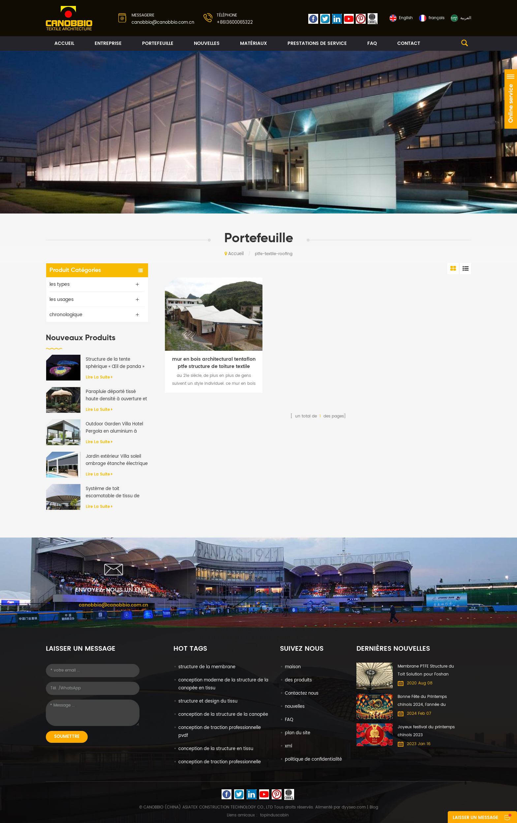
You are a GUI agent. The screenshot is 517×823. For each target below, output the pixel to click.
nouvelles (207, 43)
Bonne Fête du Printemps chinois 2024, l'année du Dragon (422, 701)
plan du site (297, 733)
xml (288, 746)
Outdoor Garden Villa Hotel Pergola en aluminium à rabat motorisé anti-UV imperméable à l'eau (114, 428)
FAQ (372, 43)
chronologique (65, 314)
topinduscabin (274, 815)
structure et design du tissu (207, 701)
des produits (298, 680)
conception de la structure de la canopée (223, 714)
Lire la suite (99, 377)
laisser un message (475, 817)
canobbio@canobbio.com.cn (163, 22)
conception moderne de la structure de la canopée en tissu (223, 684)
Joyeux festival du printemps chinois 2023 (426, 731)
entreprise (108, 43)
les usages (61, 299)
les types (59, 284)
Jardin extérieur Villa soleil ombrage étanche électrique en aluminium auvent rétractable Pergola (117, 460)
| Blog (372, 807)
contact (408, 43)
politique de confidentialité (313, 759)
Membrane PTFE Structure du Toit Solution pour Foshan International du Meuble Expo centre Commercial (426, 670)
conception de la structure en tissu (215, 748)
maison (293, 667)
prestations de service (317, 43)
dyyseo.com (354, 807)
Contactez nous (302, 693)
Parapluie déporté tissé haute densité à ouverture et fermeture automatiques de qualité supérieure (116, 395)
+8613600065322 (235, 22)
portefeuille (157, 43)
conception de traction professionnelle (219, 762)
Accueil (64, 43)
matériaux (253, 43)
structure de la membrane (206, 667)
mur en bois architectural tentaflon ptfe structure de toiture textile (214, 363)
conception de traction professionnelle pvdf (219, 731)
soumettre (66, 736)
